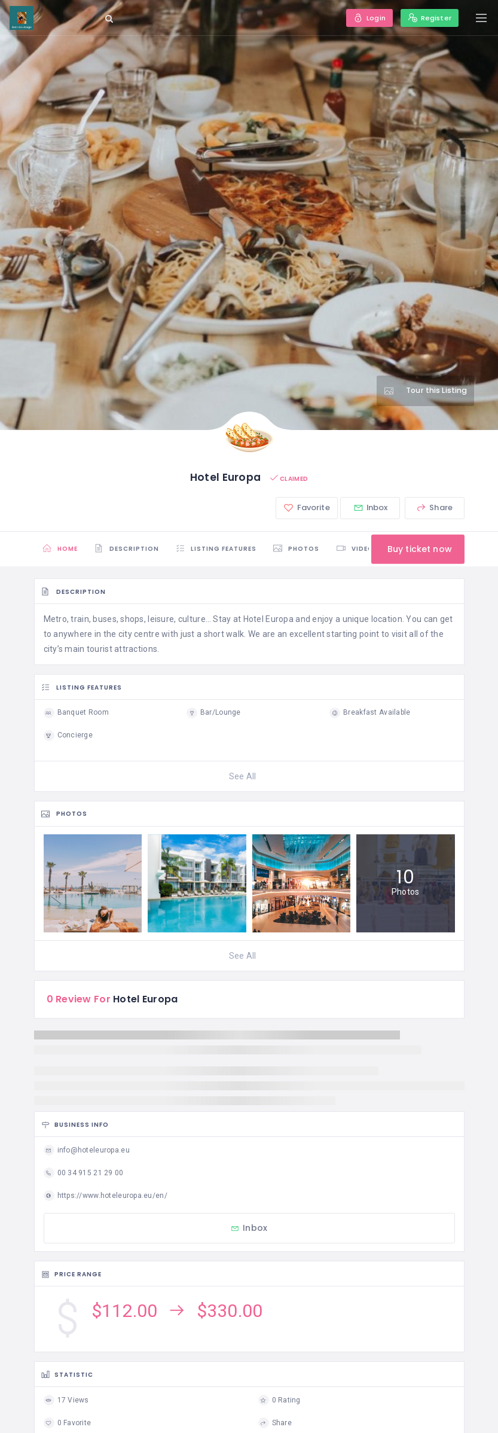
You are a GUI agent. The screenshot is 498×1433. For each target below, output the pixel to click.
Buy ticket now (416, 550)
